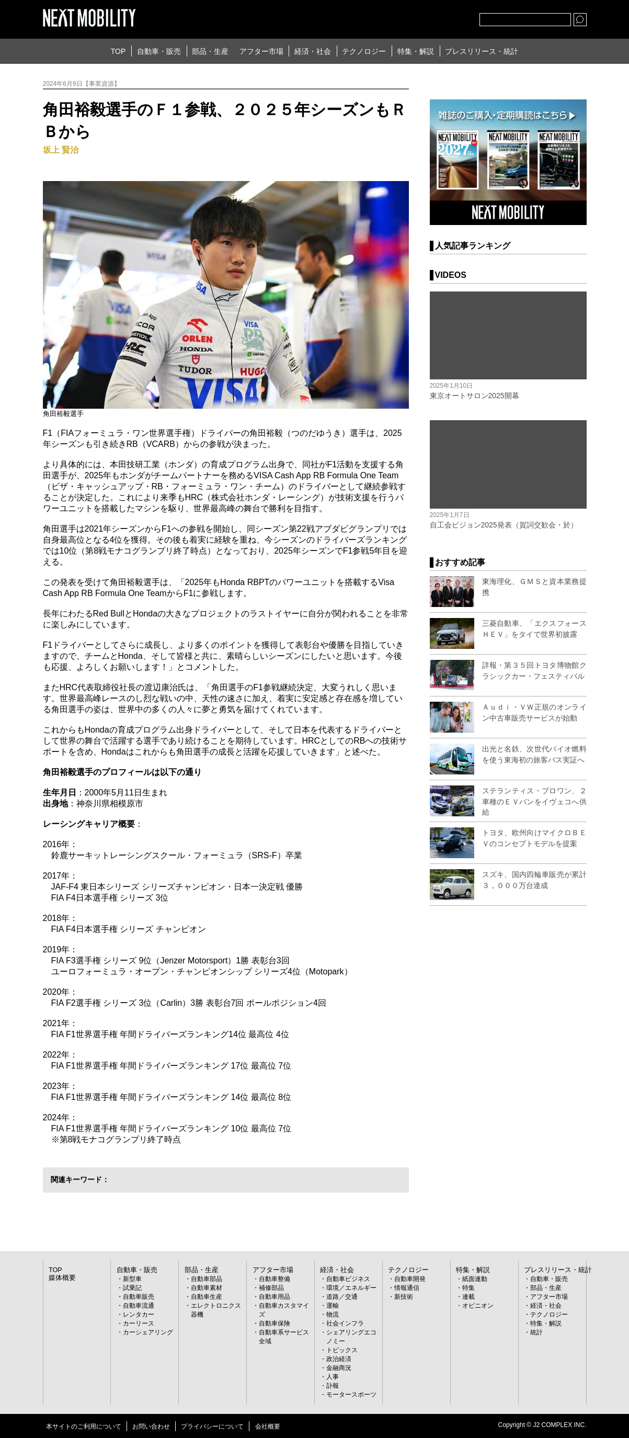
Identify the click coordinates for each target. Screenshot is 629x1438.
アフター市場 (261, 51)
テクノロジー (364, 51)
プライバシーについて (212, 1426)
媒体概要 (61, 1278)
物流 (332, 1314)
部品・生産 (210, 51)
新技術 (403, 1296)
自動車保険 (274, 1323)
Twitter (414, 17)
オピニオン (478, 1305)
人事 (332, 1376)
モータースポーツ (351, 1394)
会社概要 (267, 1426)
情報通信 (406, 1287)
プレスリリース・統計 (481, 51)
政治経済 (338, 1359)
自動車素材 (206, 1287)
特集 (468, 1287)
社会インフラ (345, 1323)
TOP (118, 51)
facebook (437, 17)
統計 (536, 1332)
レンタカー (138, 1314)
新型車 (132, 1279)
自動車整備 (274, 1279)
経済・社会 (312, 51)
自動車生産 (206, 1296)
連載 (468, 1296)
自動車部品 (206, 1279)
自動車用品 (274, 1296)
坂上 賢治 (60, 149)
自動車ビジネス (348, 1279)
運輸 (332, 1305)
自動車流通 (138, 1305)
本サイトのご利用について (83, 1426)
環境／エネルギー (351, 1287)
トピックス (342, 1350)
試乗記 (132, 1287)
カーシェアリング (148, 1332)
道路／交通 (342, 1296)
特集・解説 (415, 51)
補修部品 (271, 1287)
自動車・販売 (159, 51)
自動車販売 (138, 1296)
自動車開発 (410, 1279)
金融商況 (338, 1368)
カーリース (138, 1323)
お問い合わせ (151, 1426)
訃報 (332, 1385)
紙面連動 (474, 1279)
